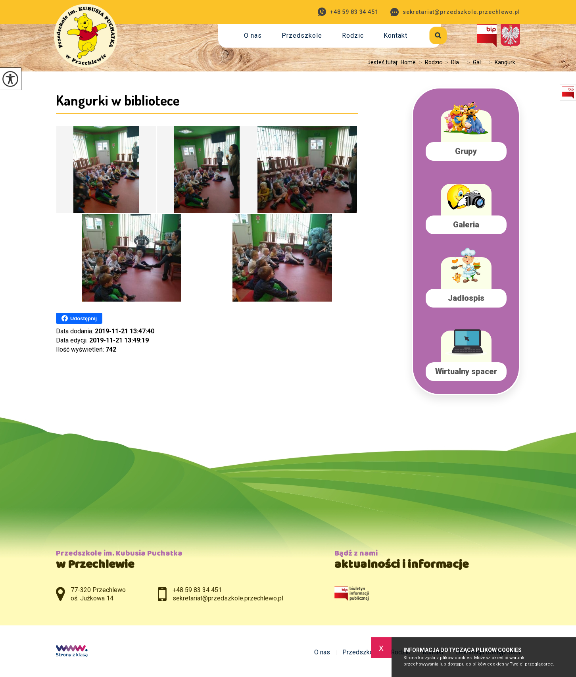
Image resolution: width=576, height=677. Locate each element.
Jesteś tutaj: (384, 62)
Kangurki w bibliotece (118, 100)
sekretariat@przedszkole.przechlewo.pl (455, 12)
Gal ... (475, 62)
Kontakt (395, 35)
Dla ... (453, 62)
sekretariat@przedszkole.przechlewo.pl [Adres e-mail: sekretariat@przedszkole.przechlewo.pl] (228, 598)
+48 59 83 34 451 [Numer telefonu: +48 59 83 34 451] (197, 590)
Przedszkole (302, 35)
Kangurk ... (503, 62)
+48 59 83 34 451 (348, 12)
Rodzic (353, 35)
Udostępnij (79, 318)
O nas (253, 35)
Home (408, 62)
